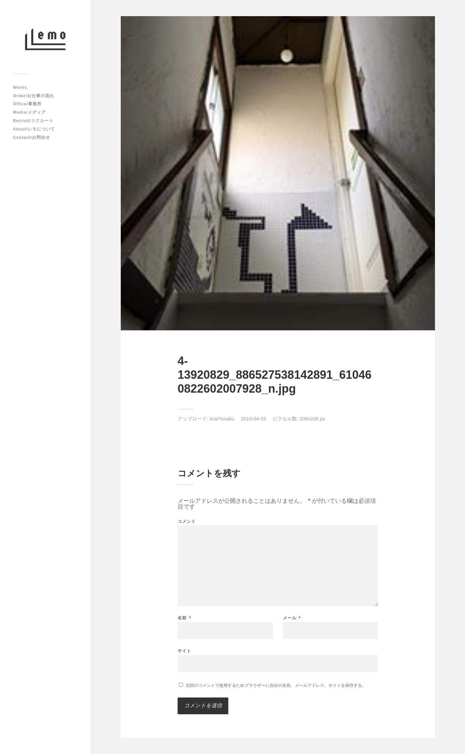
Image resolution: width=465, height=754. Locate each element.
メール (292, 618)
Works (20, 87)
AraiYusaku (222, 418)
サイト (184, 650)
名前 (184, 618)
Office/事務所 (27, 103)
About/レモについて (34, 129)
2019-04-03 (253, 418)
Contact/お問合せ (31, 137)
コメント (187, 521)
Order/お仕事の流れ (33, 95)
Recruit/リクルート (33, 120)
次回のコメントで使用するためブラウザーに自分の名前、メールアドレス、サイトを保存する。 (276, 685)
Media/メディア (29, 112)
